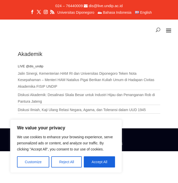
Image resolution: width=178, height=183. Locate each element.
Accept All (99, 162)
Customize (33, 162)
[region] (66, 146)
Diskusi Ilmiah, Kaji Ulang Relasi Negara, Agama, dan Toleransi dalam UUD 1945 (82, 110)
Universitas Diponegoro (75, 12)
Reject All (66, 162)
